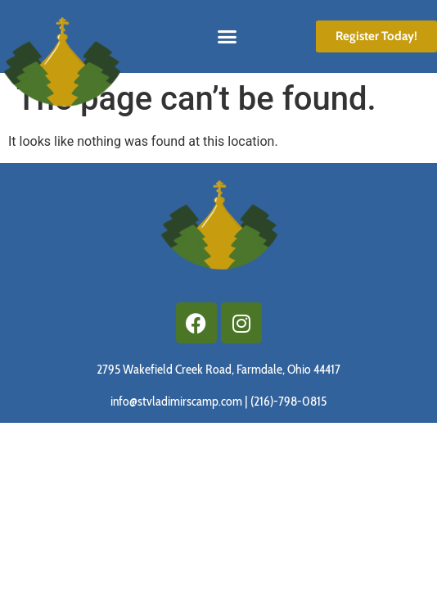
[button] (227, 36)
